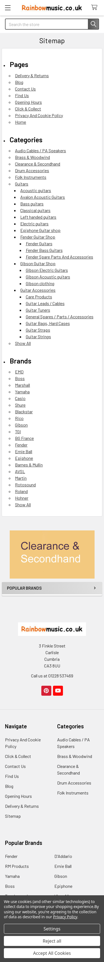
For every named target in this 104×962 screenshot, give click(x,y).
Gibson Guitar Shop (37, 263)
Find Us (22, 95)
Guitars (21, 183)
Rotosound (25, 484)
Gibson (21, 424)
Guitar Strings (38, 336)
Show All (23, 343)
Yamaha (22, 391)
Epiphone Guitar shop (40, 230)
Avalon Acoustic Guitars (42, 197)
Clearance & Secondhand (37, 163)
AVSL (20, 471)
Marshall (22, 385)
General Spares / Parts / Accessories (59, 316)
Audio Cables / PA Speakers (40, 150)
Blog (19, 82)
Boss (20, 378)
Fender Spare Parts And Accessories (59, 256)
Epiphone (24, 458)
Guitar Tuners (38, 310)
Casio (20, 398)
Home (20, 122)
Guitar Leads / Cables (45, 303)
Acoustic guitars (35, 190)
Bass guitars (32, 203)
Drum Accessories (32, 170)
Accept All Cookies (52, 953)
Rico (19, 418)
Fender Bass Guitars (44, 250)
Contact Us (25, 88)
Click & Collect (28, 108)
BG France (24, 438)
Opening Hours (28, 102)
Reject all (52, 941)
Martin (21, 478)
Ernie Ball (23, 451)
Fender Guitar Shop (37, 236)
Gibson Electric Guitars (47, 270)
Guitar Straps (38, 329)
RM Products (17, 866)
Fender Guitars (39, 243)
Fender (21, 444)
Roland (21, 491)
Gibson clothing (40, 283)
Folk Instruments (30, 177)
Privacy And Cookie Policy (39, 115)
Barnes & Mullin (29, 464)
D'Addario (63, 856)
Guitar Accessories (37, 290)
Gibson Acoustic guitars (48, 276)
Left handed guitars (38, 217)
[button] (52, 554)
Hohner (21, 498)
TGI (18, 431)
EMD (19, 371)
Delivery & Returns (32, 75)
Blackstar (24, 411)
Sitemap (13, 816)
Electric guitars (34, 223)
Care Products (39, 296)
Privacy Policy (65, 916)
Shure (20, 405)
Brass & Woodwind (32, 157)
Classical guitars (35, 210)
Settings (52, 929)
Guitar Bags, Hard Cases (48, 323)
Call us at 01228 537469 (52, 675)
